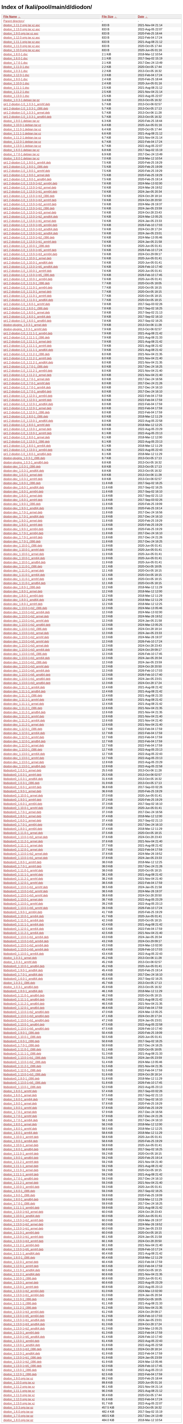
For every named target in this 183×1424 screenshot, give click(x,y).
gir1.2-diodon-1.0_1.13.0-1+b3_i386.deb (29, 196)
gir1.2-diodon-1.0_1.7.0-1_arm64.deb (27, 387)
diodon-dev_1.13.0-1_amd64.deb (24, 766)
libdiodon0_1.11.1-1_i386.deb (22, 1053)
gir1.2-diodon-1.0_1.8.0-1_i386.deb (25, 416)
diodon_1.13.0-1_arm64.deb (21, 1340)
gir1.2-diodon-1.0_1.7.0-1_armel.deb (26, 379)
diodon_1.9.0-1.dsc (15, 79)
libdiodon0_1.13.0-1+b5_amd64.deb (26, 1028)
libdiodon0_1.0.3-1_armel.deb (22, 770)
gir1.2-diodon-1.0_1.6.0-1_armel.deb (26, 312)
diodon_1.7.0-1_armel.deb (20, 1112)
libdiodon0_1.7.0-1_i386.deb (21, 1045)
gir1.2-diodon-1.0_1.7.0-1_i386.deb (25, 366)
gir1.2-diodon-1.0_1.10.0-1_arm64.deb (27, 279)
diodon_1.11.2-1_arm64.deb (21, 1245)
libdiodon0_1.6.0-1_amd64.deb (23, 978)
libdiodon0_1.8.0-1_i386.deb (21, 1078)
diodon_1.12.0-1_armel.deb (20, 1261)
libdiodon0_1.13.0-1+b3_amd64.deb (26, 1016)
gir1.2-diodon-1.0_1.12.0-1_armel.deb (27, 408)
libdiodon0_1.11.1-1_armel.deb (23, 845)
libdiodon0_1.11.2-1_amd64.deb (23, 1003)
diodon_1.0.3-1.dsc (15, 71)
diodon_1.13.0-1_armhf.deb (21, 1286)
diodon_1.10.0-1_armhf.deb (21, 1136)
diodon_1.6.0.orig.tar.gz (18, 1411)
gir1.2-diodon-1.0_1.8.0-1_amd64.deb (27, 454)
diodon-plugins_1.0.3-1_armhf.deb (25, 329)
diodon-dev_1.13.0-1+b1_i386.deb (25, 662)
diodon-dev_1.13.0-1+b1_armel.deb (26, 633)
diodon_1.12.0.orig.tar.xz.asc (21, 37)
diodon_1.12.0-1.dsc (16, 75)
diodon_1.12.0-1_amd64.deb (21, 1353)
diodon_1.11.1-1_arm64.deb (21, 1207)
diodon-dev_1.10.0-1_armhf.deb (23, 549)
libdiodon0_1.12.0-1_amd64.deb (23, 1007)
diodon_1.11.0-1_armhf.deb (21, 1153)
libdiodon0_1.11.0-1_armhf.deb (23, 870)
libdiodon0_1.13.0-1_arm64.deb (23, 953)
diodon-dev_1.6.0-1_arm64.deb (23, 491)
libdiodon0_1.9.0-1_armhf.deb (22, 799)
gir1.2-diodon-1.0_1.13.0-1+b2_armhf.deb (29, 204)
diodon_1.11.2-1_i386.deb (20, 1307)
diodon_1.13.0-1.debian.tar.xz (22, 145)
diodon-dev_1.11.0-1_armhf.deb (23, 579)
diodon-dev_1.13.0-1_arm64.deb (24, 753)
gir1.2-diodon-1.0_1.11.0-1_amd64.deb (28, 300)
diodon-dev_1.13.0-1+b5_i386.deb (25, 653)
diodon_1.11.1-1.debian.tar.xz (22, 133)
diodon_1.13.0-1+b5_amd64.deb (24, 1336)
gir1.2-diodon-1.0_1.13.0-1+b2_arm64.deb (30, 183)
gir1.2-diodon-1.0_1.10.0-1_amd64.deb (28, 262)
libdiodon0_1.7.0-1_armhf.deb (22, 866)
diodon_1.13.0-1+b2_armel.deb (23, 1224)
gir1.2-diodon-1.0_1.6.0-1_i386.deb (25, 308)
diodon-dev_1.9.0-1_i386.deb (22, 503)
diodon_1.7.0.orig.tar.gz (18, 1415)
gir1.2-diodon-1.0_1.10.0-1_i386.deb (26, 245)
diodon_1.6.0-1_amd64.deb (20, 1149)
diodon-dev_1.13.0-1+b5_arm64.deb (26, 670)
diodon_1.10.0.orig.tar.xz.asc (21, 50)
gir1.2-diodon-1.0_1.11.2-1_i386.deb (26, 354)
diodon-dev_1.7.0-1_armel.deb (22, 512)
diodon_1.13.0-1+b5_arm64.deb (23, 1316)
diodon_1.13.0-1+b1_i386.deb (22, 1357)
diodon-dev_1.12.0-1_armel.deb (23, 745)
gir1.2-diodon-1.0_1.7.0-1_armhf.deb (26, 383)
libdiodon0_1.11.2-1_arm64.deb (23, 932)
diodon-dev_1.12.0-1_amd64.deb (24, 741)
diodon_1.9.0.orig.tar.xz (18, 1378)
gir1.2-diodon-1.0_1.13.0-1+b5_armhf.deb (29, 250)
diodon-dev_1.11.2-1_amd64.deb (24, 712)
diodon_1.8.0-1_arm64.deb (20, 1132)
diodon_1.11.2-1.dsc (16, 91)
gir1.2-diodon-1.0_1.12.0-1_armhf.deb (27, 400)
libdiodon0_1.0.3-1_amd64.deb (23, 778)
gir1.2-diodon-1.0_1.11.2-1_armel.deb (27, 375)
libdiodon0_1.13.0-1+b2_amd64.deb (26, 1012)
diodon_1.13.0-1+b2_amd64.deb (24, 1328)
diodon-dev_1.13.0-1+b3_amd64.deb (26, 683)
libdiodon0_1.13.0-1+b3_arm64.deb (26, 941)
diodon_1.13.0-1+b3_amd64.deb (24, 1324)
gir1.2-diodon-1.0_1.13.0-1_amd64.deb (28, 420)
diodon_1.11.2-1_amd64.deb (21, 1274)
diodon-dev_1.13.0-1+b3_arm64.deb (26, 649)
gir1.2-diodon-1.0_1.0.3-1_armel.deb (26, 112)
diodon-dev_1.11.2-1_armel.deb (23, 724)
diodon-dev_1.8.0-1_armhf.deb (23, 604)
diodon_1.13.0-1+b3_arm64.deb (23, 1311)
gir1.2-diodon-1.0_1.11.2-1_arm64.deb (27, 370)
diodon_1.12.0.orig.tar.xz (19, 1399)
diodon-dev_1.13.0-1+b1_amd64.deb (26, 678)
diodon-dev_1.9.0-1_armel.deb (22, 520)
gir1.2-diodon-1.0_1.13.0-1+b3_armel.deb (29, 212)
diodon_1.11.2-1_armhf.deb (21, 1161)
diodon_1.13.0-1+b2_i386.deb (22, 1361)
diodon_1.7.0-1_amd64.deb (20, 1178)
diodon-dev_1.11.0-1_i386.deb (22, 566)
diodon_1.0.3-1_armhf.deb (20, 962)
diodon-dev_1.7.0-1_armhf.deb (23, 537)
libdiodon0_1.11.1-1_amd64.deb (23, 999)
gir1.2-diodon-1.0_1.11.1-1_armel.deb (27, 341)
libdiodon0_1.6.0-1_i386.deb (21, 1041)
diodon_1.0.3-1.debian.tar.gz (21, 100)
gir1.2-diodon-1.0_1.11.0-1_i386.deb (26, 283)
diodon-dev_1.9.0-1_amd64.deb (23, 508)
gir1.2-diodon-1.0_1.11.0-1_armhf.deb (27, 295)
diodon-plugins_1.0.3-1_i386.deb (24, 458)
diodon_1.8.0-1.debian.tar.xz (21, 158)
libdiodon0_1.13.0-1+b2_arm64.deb (26, 945)
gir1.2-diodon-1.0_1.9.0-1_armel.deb (26, 175)
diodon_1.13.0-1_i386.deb (20, 1370)
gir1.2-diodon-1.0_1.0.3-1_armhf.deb (26, 104)
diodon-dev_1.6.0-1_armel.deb (22, 495)
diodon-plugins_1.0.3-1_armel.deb (25, 324)
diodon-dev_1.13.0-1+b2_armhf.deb (26, 637)
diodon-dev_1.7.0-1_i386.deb (22, 541)
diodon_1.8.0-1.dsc (15, 54)
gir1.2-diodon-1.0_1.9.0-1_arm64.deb (27, 162)
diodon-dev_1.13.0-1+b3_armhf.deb (26, 666)
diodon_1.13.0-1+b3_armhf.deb (23, 1241)
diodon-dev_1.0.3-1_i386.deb (22, 466)
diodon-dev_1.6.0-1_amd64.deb (23, 487)
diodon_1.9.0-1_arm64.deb (20, 1141)
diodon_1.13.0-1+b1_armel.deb (23, 1228)
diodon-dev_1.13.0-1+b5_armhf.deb (26, 641)
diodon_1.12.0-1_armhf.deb (21, 1266)
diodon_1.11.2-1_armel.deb (20, 1182)
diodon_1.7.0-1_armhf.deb (20, 1116)
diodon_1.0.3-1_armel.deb (20, 957)
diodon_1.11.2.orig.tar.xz (19, 1386)
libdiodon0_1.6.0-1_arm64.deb (22, 803)
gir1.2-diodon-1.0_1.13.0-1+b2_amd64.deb (30, 216)
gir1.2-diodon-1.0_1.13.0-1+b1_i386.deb (29, 208)
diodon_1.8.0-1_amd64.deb (20, 1199)
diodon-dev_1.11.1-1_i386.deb (22, 695)
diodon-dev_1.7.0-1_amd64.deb (23, 516)
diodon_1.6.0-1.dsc (15, 58)
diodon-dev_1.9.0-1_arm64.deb (23, 529)
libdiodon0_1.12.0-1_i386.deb (22, 1070)
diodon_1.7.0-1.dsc (15, 62)
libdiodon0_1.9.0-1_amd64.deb (23, 970)
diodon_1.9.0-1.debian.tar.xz (21, 120)
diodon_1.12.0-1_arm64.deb (21, 1332)
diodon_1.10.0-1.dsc (16, 83)
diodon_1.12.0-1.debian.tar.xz (22, 141)
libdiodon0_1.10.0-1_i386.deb (22, 1036)
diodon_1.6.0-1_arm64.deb (20, 1099)
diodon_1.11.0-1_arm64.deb (21, 1232)
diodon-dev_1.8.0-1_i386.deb (22, 587)
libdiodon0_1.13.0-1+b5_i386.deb (24, 1082)
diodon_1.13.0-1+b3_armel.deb (23, 1211)
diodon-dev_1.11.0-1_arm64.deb (24, 574)
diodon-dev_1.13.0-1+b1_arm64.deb (26, 658)
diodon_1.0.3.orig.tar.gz (18, 1407)
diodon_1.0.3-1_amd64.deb (20, 987)
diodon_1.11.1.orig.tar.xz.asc (21, 41)
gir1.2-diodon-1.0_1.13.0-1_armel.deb (27, 429)
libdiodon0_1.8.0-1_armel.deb (22, 816)
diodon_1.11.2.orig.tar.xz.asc (21, 25)
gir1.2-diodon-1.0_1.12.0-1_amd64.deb (28, 404)
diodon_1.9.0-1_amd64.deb (20, 1157)
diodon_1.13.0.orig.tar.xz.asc (21, 29)
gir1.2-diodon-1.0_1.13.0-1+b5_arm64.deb (30, 225)
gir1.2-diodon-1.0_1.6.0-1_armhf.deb (26, 304)
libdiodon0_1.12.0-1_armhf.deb (23, 882)
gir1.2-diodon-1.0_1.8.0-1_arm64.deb (27, 445)
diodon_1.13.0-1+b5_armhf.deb (23, 1249)
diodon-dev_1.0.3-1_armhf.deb (23, 479)
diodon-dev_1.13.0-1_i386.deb (22, 749)
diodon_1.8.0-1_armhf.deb (20, 1128)
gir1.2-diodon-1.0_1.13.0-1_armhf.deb (27, 433)
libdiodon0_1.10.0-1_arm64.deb (23, 916)
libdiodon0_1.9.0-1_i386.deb (21, 1032)
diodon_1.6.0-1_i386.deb (19, 1191)
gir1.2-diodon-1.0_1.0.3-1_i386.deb (25, 108)
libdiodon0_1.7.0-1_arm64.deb (22, 824)
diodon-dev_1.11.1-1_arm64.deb (24, 687)
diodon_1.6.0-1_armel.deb (20, 1095)
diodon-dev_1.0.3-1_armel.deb (22, 474)
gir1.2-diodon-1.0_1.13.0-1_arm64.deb (27, 449)
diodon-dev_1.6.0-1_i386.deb (22, 483)
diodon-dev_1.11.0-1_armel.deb (23, 570)
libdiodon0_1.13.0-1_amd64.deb (23, 1024)
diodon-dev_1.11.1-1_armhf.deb (23, 699)
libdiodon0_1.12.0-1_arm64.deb (23, 928)
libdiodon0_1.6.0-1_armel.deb (22, 820)
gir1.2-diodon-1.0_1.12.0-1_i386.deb (26, 412)
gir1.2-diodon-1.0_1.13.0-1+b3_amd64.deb (30, 229)
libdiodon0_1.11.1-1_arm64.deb (23, 924)
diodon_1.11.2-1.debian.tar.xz (22, 137)
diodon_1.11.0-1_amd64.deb (21, 1270)
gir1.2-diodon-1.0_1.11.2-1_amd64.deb (28, 362)
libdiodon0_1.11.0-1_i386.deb (22, 1049)
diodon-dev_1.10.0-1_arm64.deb (24, 558)
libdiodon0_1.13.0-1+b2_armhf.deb (25, 891)
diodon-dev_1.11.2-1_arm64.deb (24, 720)
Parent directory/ (13, 21)
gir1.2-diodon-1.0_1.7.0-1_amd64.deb (27, 391)
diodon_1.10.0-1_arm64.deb (21, 1186)
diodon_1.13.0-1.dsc (16, 96)
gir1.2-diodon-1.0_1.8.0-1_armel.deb (26, 437)
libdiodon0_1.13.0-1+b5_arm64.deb (26, 949)
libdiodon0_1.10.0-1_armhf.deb (23, 808)
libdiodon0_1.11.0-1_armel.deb (23, 832)
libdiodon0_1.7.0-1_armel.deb (22, 812)
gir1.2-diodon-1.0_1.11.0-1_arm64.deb (27, 287)
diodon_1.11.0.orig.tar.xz (19, 1395)
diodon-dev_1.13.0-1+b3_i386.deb (25, 628)
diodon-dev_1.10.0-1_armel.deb (23, 554)
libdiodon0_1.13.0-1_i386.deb (22, 1087)
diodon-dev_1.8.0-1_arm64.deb (23, 595)
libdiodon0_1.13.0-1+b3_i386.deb (24, 1074)
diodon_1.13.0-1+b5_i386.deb (22, 1365)
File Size (107, 16)
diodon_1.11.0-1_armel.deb (20, 1170)
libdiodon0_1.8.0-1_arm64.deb (22, 828)
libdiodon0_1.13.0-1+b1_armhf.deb (25, 887)
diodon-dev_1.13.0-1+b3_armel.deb (26, 645)
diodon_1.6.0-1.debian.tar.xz (21, 150)
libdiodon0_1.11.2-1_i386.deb (22, 1066)
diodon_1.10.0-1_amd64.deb (21, 1215)
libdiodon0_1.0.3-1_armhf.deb (22, 774)
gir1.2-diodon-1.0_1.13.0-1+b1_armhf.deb (29, 241)
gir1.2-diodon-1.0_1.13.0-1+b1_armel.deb (29, 220)
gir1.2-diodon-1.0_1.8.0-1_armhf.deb (26, 424)
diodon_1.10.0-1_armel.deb (20, 1145)
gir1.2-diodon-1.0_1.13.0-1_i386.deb (26, 441)
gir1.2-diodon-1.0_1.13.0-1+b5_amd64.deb (30, 266)
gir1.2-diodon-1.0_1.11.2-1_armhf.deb (27, 358)
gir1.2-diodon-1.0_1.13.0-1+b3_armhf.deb (29, 200)
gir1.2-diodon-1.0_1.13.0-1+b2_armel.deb (29, 187)
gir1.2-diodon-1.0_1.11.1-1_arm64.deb (27, 333)
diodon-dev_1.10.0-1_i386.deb (22, 545)
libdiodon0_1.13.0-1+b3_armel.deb (25, 837)
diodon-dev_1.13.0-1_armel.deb (23, 762)
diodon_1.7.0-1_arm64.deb (20, 1120)
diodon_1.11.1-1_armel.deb (20, 1166)
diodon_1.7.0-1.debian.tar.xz (21, 154)
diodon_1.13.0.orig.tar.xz (19, 1403)
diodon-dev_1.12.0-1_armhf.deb (23, 737)
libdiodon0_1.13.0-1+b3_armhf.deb (25, 895)
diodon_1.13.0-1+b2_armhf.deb (23, 1220)
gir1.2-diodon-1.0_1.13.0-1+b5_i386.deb (29, 275)
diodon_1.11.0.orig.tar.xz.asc (21, 46)
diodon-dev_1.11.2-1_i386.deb (22, 708)
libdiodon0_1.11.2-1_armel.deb (23, 841)
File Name (10, 16)
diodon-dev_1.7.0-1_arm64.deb (23, 533)
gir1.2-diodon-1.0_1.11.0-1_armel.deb (27, 291)
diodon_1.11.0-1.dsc (16, 66)
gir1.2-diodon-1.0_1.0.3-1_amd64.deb (27, 116)
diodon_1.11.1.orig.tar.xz (19, 1390)
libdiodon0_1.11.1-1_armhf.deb (23, 874)
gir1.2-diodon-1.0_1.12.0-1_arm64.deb (27, 395)
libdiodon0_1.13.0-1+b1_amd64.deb (26, 1020)
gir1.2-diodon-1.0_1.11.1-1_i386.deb (26, 337)
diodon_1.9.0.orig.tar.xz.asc (20, 33)
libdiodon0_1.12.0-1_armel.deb (23, 849)
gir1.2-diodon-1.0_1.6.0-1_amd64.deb (27, 320)
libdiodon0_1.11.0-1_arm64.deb (23, 920)
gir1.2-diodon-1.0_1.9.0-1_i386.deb (25, 166)
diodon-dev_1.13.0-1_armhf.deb (23, 758)
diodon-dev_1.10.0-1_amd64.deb (24, 562)
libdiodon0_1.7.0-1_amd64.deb (23, 974)
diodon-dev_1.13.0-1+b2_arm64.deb (26, 612)
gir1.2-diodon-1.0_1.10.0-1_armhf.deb (27, 270)
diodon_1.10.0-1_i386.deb (20, 1278)
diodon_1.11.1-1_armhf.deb (21, 1174)
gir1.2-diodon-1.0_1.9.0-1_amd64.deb (27, 179)
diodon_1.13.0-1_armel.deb (20, 1282)
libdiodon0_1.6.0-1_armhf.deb (22, 787)
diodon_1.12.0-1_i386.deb (20, 1374)
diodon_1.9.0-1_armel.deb (20, 1103)
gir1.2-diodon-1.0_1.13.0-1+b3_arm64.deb (30, 254)
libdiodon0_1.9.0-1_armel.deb (22, 791)
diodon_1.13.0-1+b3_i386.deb (22, 1349)
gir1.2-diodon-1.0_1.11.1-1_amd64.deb (28, 349)
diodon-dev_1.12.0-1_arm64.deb (24, 733)
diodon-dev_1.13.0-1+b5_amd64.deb (26, 674)
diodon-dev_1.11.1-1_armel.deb (23, 703)
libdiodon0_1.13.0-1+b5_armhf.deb (25, 908)
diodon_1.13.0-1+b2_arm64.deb (23, 1291)
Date (141, 16)
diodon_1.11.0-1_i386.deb (20, 1299)
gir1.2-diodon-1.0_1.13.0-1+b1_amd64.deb (30, 233)
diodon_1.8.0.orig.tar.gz (18, 1420)
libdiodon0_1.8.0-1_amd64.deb (23, 991)
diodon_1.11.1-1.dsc (16, 87)
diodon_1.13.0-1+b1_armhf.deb (23, 1236)
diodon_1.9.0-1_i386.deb (19, 1195)
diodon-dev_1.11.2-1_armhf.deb (23, 716)
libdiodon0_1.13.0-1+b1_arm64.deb (26, 937)
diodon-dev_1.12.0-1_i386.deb (22, 728)
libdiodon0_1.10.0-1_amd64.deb (23, 966)
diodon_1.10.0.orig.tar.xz (19, 1382)
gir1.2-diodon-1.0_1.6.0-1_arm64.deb (27, 316)
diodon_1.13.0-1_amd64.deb (21, 1345)
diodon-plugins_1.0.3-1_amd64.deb (25, 462)
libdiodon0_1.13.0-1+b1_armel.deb (25, 857)
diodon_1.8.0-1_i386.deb (19, 1257)
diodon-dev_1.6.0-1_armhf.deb (23, 499)
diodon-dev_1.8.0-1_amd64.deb (23, 599)
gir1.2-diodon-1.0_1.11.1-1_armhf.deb (27, 345)
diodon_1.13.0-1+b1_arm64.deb (23, 1295)
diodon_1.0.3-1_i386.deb (19, 982)
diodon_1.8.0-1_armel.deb (20, 1124)
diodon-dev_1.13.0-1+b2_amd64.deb (26, 624)
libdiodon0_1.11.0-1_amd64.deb (23, 995)
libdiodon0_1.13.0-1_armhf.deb (23, 903)
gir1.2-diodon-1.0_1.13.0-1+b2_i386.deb (29, 237)
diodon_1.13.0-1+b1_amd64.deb (24, 1320)
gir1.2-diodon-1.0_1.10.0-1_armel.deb (27, 258)
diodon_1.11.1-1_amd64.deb (21, 1253)
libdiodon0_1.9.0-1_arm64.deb (22, 912)
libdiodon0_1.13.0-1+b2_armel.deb (25, 853)
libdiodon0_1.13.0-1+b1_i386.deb (24, 1057)
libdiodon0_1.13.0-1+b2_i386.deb (24, 1062)
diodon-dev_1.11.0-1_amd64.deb (24, 583)
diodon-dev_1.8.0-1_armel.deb (22, 591)
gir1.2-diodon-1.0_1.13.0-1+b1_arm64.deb (30, 191)
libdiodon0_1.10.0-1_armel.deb (23, 795)
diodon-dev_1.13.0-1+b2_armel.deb (26, 616)
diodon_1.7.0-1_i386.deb (19, 1203)
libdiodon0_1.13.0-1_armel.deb (23, 899)
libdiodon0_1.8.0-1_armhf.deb (22, 862)
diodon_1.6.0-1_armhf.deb (20, 1091)
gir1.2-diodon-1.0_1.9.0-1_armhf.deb (26, 170)
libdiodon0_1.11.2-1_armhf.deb (23, 878)
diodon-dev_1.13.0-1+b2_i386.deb (25, 608)
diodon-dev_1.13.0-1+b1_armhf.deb (26, 620)
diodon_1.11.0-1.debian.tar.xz (22, 129)
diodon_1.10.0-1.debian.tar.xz (22, 125)
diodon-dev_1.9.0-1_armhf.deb (23, 524)
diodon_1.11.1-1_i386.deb (20, 1303)
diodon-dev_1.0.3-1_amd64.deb (23, 470)
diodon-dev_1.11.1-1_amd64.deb (24, 691)
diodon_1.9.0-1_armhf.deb (20, 1107)
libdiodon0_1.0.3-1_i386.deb (21, 783)
